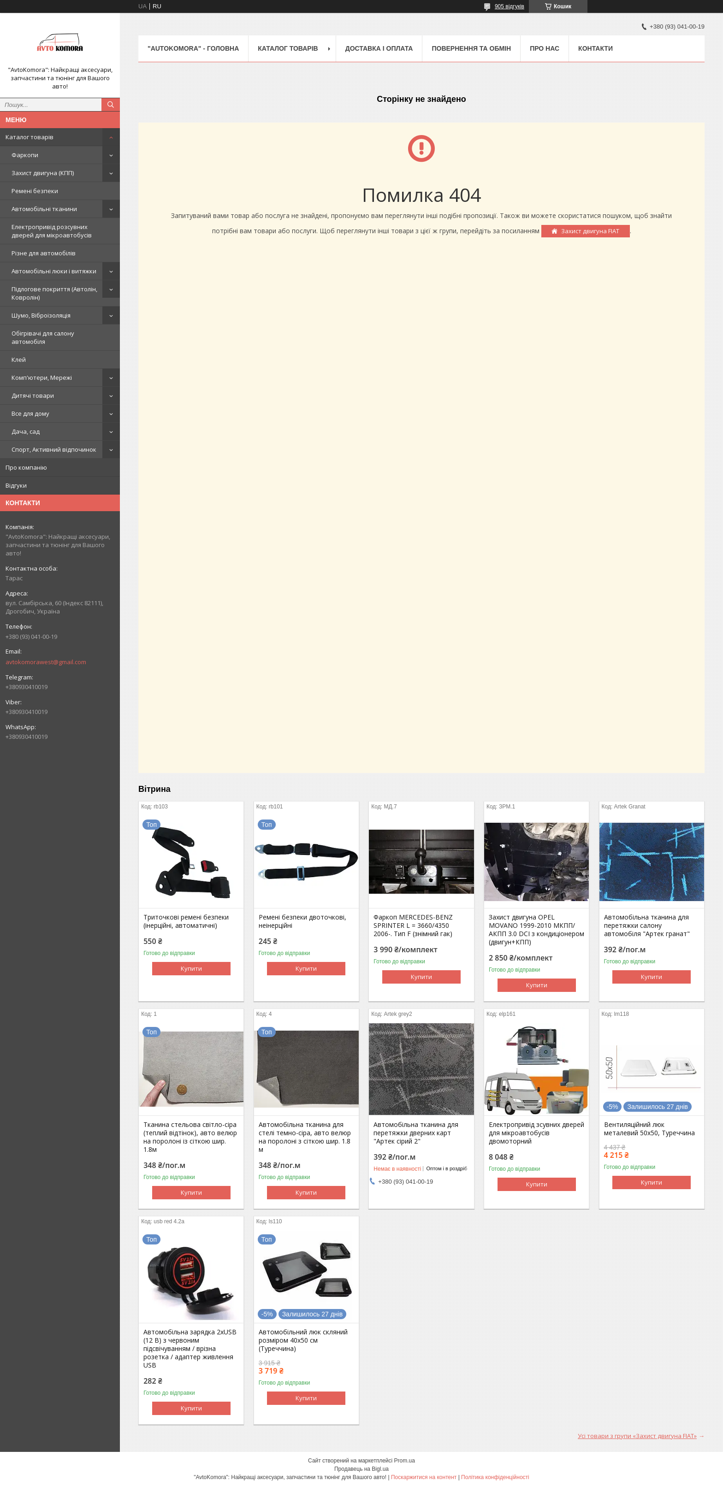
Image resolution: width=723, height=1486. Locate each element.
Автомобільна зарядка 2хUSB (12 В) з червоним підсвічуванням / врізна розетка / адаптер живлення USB (190, 1348)
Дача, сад (26, 431)
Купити (191, 968)
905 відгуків (509, 6)
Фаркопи (25, 155)
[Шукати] (110, 105)
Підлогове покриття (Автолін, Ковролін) (54, 293)
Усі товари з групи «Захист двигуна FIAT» (637, 1436)
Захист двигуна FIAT (590, 231)
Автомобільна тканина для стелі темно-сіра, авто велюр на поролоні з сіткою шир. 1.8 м (305, 1137)
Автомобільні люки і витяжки (54, 271)
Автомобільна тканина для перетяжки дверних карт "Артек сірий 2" (415, 1132)
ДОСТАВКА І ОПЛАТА (379, 48)
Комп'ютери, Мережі (42, 377)
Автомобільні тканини (44, 209)
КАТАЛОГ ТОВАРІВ (288, 48)
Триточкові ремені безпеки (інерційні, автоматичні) (186, 921)
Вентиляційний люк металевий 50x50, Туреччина (649, 1128)
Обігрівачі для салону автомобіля (43, 337)
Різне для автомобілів (44, 253)
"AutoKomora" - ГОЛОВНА (193, 48)
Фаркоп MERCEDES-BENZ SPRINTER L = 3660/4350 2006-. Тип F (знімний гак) (413, 925)
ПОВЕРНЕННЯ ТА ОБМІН (471, 48)
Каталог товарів (29, 137)
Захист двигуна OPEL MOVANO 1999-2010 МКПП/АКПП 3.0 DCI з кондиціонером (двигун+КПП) (536, 929)
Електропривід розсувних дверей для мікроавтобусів (52, 231)
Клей (19, 359)
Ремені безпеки (35, 191)
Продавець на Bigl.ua (361, 1469)
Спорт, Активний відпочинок (54, 449)
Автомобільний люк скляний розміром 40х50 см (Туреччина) (303, 1340)
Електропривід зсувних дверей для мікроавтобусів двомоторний (536, 1132)
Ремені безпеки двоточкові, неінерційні (302, 921)
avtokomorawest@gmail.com (46, 662)
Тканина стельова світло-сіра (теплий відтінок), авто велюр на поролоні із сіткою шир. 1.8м (190, 1137)
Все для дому (30, 413)
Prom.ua (404, 1460)
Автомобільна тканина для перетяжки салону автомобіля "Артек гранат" (647, 925)
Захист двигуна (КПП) (43, 173)
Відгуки (16, 485)
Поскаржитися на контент (423, 1477)
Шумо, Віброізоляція (41, 315)
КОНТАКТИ (595, 48)
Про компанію (26, 467)
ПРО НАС (544, 48)
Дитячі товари (33, 395)
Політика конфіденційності (495, 1477)
